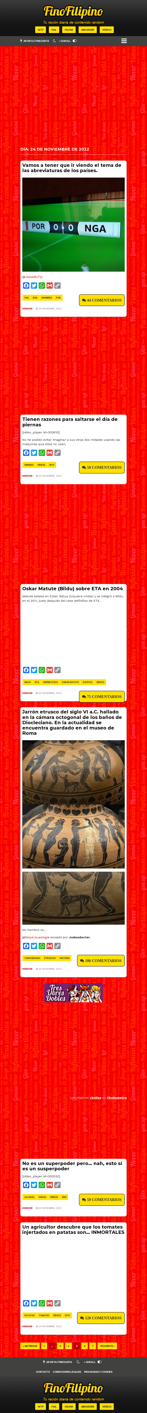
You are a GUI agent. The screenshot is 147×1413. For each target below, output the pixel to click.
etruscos (50, 958)
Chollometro (117, 1097)
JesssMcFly (33, 277)
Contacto (43, 1371)
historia (64, 958)
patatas (29, 1315)
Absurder (87, 29)
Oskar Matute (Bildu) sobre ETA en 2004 (72, 588)
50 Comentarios (104, 467)
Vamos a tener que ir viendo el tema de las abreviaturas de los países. (71, 167)
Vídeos (106, 29)
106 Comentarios (103, 960)
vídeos (41, 465)
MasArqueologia (37, 937)
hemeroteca (50, 682)
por (58, 297)
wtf (51, 465)
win (64, 1197)
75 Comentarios (104, 696)
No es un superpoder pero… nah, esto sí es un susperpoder (72, 1166)
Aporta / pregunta (34, 41)
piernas (28, 465)
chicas (42, 1197)
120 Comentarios (103, 1318)
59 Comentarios (104, 1199)
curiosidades (32, 958)
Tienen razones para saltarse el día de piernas (70, 421)
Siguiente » (107, 1346)
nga (35, 297)
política (87, 682)
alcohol (29, 1197)
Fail (54, 29)
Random (27, 308)
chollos (95, 1097)
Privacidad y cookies (98, 1371)
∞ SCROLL (68, 41)
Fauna (69, 29)
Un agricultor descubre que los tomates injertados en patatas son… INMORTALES (73, 1229)
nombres (46, 297)
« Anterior (30, 1346)
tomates (44, 1315)
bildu (27, 682)
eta (37, 682)
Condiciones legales (67, 1371)
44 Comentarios (104, 300)
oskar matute (70, 682)
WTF (40, 29)
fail (26, 297)
